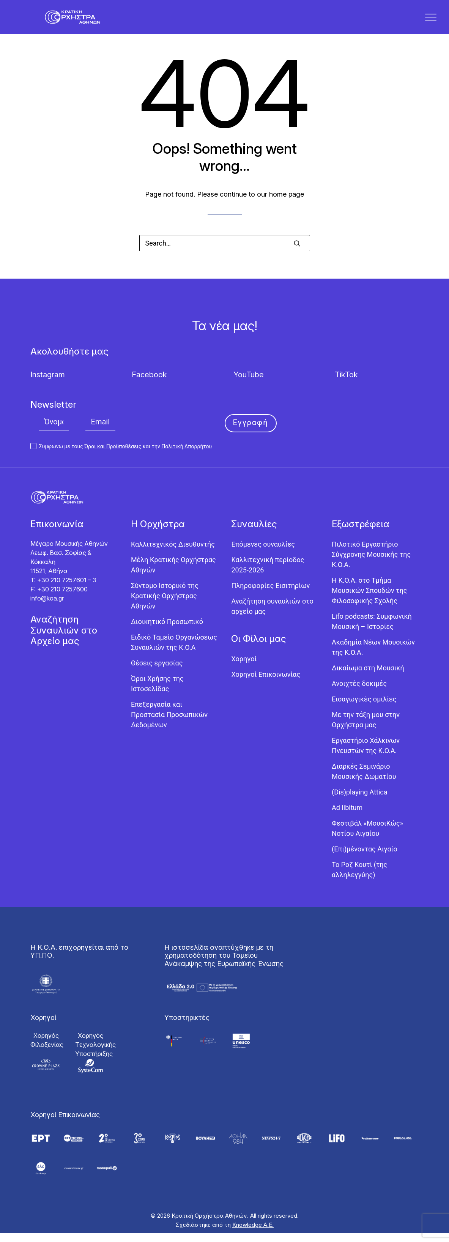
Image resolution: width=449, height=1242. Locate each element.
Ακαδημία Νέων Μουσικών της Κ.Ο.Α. (373, 656)
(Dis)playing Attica (359, 801)
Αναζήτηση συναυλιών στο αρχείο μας (272, 615)
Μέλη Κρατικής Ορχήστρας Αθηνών (173, 574)
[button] (297, 252)
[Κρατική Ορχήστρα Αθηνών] (77, 21)
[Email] (100, 431)
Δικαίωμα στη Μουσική (368, 677)
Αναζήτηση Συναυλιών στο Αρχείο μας (63, 639)
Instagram (47, 383)
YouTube (248, 383)
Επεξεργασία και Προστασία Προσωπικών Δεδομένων (169, 723)
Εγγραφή (250, 431)
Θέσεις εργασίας (157, 672)
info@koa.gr (47, 607)
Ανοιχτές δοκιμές (359, 693)
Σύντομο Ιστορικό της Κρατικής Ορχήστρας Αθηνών (165, 605)
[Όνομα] (54, 431)
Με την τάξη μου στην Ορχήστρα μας (366, 729)
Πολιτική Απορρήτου (186, 455)
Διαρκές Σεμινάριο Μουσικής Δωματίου (364, 780)
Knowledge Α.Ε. (253, 1233)
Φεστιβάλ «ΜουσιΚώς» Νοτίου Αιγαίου (367, 837)
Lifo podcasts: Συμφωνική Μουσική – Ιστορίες (372, 630)
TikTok (346, 383)
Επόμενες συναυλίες (263, 553)
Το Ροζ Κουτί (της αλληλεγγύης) (359, 879)
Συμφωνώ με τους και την (121, 455)
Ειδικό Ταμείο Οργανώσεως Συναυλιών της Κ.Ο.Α (174, 651)
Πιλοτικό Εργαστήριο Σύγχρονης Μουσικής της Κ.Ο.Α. (371, 563)
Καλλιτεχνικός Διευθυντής (173, 553)
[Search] (224, 252)
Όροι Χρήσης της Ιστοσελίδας (157, 693)
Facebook (149, 383)
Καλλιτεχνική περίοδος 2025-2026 (267, 574)
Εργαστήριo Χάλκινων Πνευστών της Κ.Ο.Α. (366, 755)
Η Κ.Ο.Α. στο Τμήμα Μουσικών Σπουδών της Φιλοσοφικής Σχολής (369, 599)
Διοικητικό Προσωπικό (167, 631)
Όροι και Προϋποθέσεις (112, 455)
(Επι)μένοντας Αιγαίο (364, 858)
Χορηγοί (244, 668)
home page (286, 203)
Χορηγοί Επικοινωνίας (265, 683)
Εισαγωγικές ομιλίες (364, 708)
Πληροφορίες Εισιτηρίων (270, 595)
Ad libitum (347, 817)
